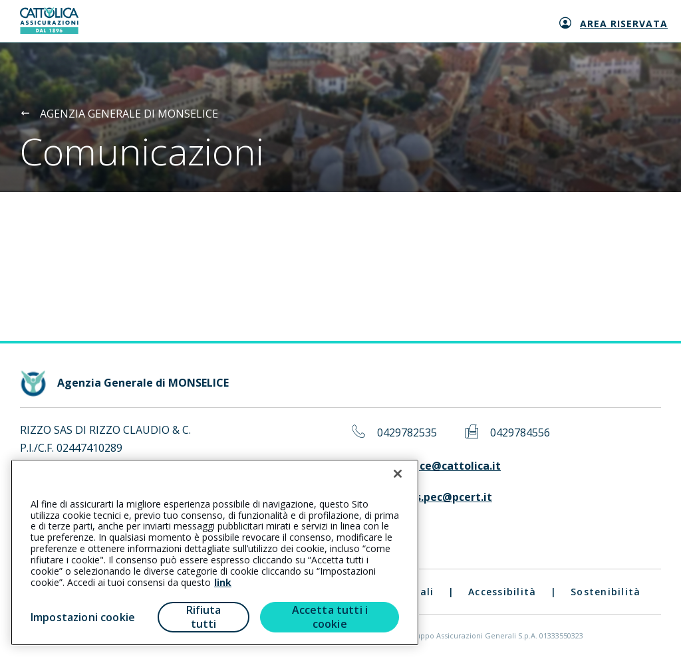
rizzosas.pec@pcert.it (434, 497)
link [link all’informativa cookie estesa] (222, 582)
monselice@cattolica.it (439, 466)
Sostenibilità (605, 591)
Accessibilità (502, 591)
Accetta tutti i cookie (330, 617)
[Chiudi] (397, 473)
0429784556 (520, 433)
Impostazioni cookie (83, 617)
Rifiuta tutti (203, 617)
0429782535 (407, 433)
